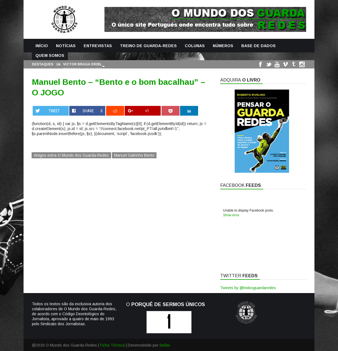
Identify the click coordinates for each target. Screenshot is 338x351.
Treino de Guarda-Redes (148, 46)
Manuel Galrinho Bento (134, 155)
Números (223, 46)
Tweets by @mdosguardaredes (248, 288)
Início (41, 46)
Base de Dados (258, 46)
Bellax (165, 345)
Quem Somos (49, 55)
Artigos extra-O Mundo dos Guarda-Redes (71, 155)
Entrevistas (98, 46)
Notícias (66, 46)
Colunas (195, 46)
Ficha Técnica (112, 345)
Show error (231, 215)
